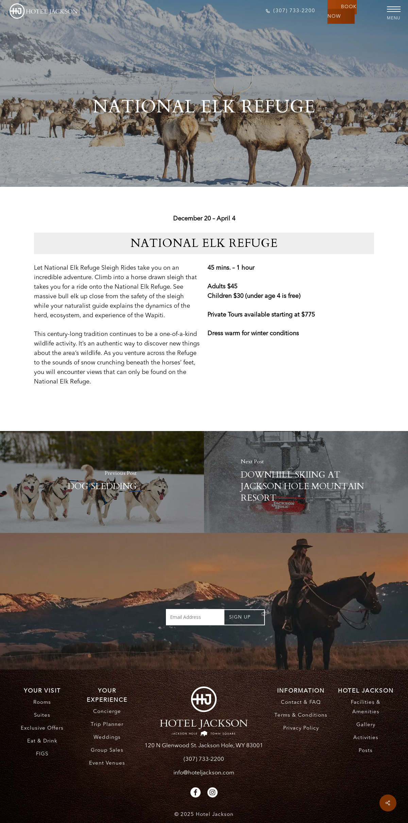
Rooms (42, 702)
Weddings (107, 737)
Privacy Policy (301, 728)
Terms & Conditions (300, 715)
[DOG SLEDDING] (102, 482)
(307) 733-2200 (204, 759)
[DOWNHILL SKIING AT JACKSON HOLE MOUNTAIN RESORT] (306, 482)
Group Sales (107, 750)
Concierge (107, 711)
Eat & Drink (42, 741)
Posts (366, 750)
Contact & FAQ (301, 702)
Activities (365, 737)
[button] (391, 9)
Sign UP (240, 617)
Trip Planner (107, 724)
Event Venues (107, 763)
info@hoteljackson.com (203, 773)
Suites (42, 715)
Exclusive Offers (42, 728)
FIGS (42, 754)
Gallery (365, 725)
